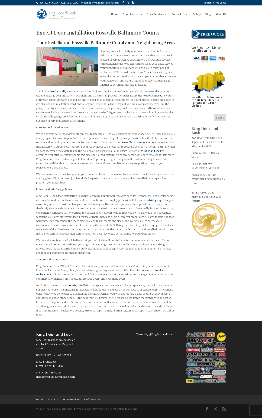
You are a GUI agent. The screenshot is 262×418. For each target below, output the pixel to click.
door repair (69, 285)
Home (114, 14)
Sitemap (67, 409)
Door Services (131, 14)
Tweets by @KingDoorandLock (154, 334)
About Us (220, 14)
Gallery (197, 14)
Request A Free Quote (215, 3)
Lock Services (155, 14)
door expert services (150, 95)
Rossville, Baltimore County (138, 142)
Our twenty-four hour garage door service (137, 274)
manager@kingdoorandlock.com (55, 376)
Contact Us (178, 14)
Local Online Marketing (123, 409)
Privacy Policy (82, 409)
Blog (208, 14)
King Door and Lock (149, 150)
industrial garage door (156, 200)
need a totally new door (64, 91)
